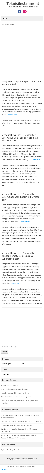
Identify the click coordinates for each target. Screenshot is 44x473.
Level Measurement (32, 165)
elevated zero (6, 174)
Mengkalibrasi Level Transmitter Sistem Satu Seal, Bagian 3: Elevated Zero (20, 197)
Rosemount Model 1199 (10, 182)
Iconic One (10, 466)
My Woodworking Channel (10, 450)
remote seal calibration (9, 179)
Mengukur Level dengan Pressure (21, 425)
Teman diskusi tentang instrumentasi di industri (23, 6)
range (34, 123)
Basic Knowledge (14, 120)
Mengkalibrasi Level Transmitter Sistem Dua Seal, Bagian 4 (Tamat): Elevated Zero (20, 138)
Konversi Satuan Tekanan (9, 385)
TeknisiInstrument (22, 3)
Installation (21, 165)
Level (14, 174)
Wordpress (32, 466)
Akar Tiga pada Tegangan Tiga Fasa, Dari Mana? (24, 421)
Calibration (25, 120)
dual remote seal (30, 171)
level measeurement (22, 295)
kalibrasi (5, 123)
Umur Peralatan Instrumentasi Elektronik (14, 389)
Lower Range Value (17, 176)
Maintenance (6, 168)
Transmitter (25, 230)
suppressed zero (11, 303)
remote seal (33, 176)
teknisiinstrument (7, 415)
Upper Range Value (25, 182)
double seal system (17, 171)
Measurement (16, 168)
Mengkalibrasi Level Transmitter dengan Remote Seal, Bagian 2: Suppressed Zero (19, 256)
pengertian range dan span (22, 123)
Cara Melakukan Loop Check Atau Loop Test (16, 397)
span (38, 123)
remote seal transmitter (27, 179)
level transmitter (17, 235)
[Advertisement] (22, 56)
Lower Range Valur (8, 297)
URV (3, 126)
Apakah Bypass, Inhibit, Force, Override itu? (15, 393)
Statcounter (4, 469)
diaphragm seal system (9, 233)
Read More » (12, 114)
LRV (10, 123)
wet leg (8, 244)
